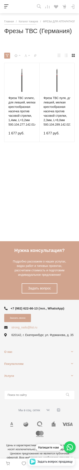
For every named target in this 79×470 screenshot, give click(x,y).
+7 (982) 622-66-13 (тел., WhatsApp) (37, 308)
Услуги (9, 376)
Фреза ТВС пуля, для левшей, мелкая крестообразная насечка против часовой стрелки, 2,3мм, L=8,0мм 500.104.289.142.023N (59, 111)
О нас (8, 352)
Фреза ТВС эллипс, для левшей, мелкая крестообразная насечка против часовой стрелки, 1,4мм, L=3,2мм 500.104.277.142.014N (23, 111)
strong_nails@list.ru (24, 327)
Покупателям (14, 364)
